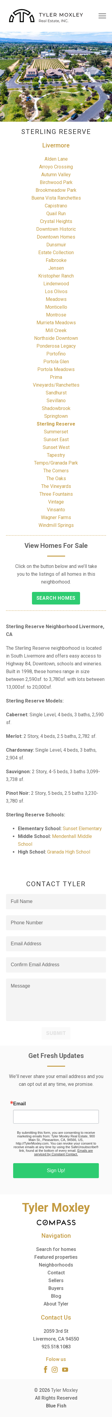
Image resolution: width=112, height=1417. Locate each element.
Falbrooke (56, 260)
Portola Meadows (56, 369)
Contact (56, 1273)
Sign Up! (56, 1170)
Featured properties (56, 1257)
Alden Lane (56, 159)
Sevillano (56, 400)
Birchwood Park (56, 182)
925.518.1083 (56, 1347)
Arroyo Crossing (56, 167)
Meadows (56, 299)
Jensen (56, 268)
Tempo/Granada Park (56, 463)
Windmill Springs (56, 525)
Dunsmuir (56, 245)
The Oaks (56, 478)
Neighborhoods (56, 1265)
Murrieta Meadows (56, 322)
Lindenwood (56, 284)
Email (19, 1103)
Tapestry (56, 455)
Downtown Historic (56, 229)
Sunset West (56, 447)
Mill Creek (56, 330)
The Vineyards (56, 486)
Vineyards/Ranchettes (56, 385)
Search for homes (56, 1249)
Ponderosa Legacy (56, 346)
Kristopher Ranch (56, 276)
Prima (56, 377)
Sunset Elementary (82, 828)
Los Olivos (56, 291)
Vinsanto (56, 509)
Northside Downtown (56, 338)
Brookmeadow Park (56, 190)
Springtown (56, 416)
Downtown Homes (56, 237)
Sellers (56, 1280)
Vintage (56, 502)
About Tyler (56, 1304)
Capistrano (56, 206)
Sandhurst (56, 393)
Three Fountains (56, 494)
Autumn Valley (56, 174)
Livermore (56, 145)
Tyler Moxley (64, 1390)
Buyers (56, 1288)
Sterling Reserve (56, 424)
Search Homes (56, 598)
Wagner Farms (56, 517)
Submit (56, 1033)
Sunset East (56, 439)
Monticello (56, 307)
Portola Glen (56, 361)
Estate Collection (56, 252)
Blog (56, 1296)
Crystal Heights (56, 221)
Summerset (56, 432)
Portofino (56, 354)
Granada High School (68, 852)
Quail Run (56, 213)
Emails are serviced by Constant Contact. (63, 1152)
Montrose (56, 315)
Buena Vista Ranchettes (56, 198)
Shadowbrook (56, 408)
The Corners (56, 471)
